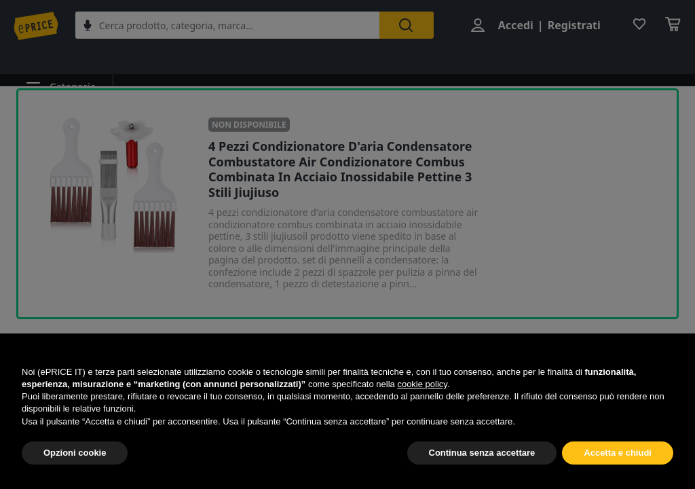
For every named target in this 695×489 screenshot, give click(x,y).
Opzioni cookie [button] (74, 453)
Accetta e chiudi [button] (618, 453)
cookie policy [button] (422, 384)
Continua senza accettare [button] (482, 453)
